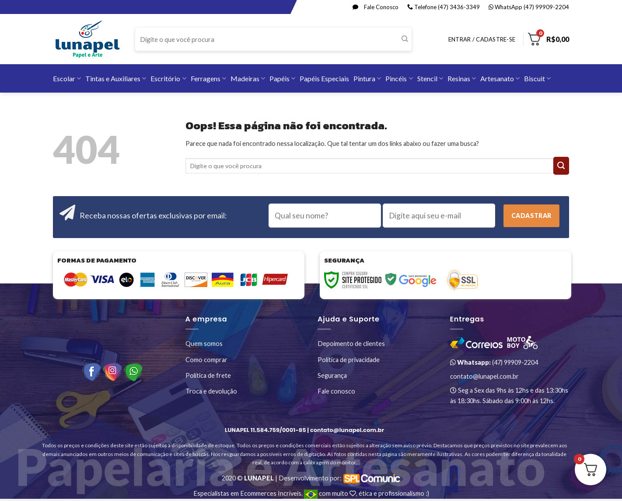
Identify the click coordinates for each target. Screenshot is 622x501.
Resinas (461, 78)
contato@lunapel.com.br (484, 376)
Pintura (367, 78)
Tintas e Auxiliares (115, 78)
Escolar (67, 78)
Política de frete (208, 375)
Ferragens (208, 78)
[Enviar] (405, 39)
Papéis (282, 78)
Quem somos (204, 343)
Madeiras (248, 78)
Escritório (168, 78)
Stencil (430, 78)
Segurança (332, 375)
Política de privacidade (349, 359)
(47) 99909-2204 (494, 362)
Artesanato (500, 78)
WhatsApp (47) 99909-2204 (529, 6)
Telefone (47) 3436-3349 (443, 6)
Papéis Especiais (324, 78)
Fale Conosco (375, 6)
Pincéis (398, 78)
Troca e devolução (211, 391)
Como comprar (206, 359)
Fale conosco (336, 391)
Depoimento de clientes (351, 343)
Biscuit (537, 78)
